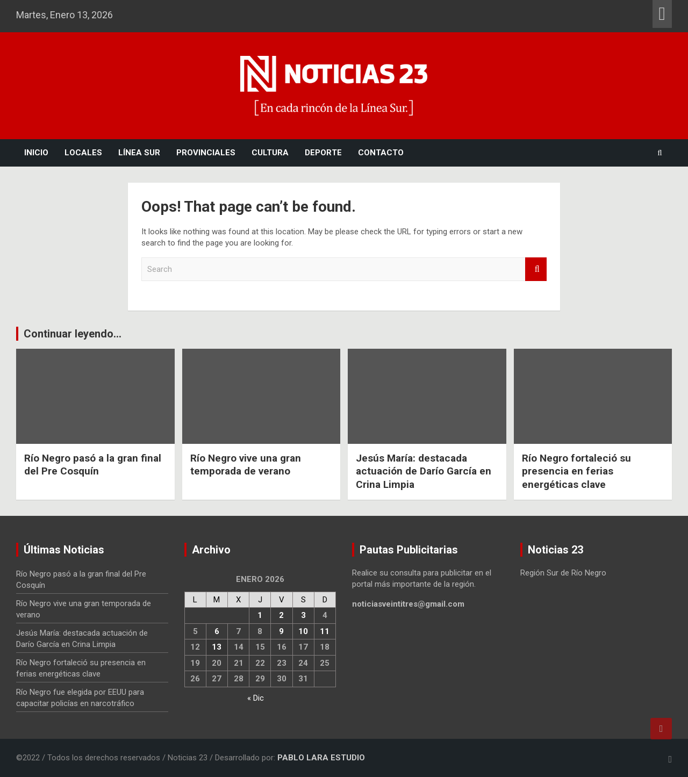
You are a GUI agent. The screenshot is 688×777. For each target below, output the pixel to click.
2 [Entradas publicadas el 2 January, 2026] (281, 615)
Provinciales (205, 152)
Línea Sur (139, 152)
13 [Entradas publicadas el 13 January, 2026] (216, 647)
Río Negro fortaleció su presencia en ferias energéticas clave (576, 471)
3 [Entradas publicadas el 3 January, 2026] (303, 615)
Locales (83, 152)
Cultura (270, 152)
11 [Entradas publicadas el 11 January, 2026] (324, 631)
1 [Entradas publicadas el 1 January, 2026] (259, 615)
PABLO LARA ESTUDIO (321, 757)
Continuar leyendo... (72, 333)
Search (536, 269)
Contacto (381, 152)
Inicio (36, 152)
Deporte (323, 152)
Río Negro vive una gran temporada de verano (245, 465)
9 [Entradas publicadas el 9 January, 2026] (281, 631)
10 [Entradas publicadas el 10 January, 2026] (303, 631)
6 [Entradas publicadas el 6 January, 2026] (216, 631)
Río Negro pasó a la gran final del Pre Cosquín (92, 465)
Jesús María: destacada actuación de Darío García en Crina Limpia (423, 471)
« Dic (255, 698)
